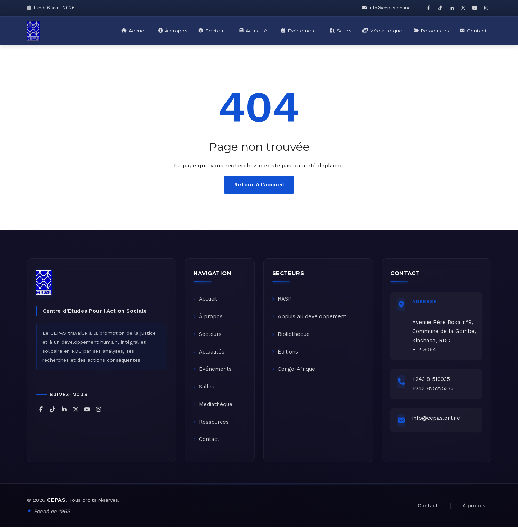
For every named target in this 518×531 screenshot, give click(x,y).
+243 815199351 (433, 381)
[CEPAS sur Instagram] (486, 8)
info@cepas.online (386, 7)
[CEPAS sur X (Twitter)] (463, 8)
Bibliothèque (291, 335)
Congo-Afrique (294, 371)
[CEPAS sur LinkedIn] (451, 8)
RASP (282, 299)
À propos (208, 317)
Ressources (212, 425)
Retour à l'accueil (259, 184)
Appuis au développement (309, 317)
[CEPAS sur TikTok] (440, 8)
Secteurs (208, 335)
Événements (213, 371)
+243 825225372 (434, 390)
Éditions (285, 353)
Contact (207, 443)
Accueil (206, 299)
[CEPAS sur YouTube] (474, 8)
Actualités (209, 353)
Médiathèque (213, 407)
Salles (204, 389)
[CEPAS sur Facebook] (428, 8)
